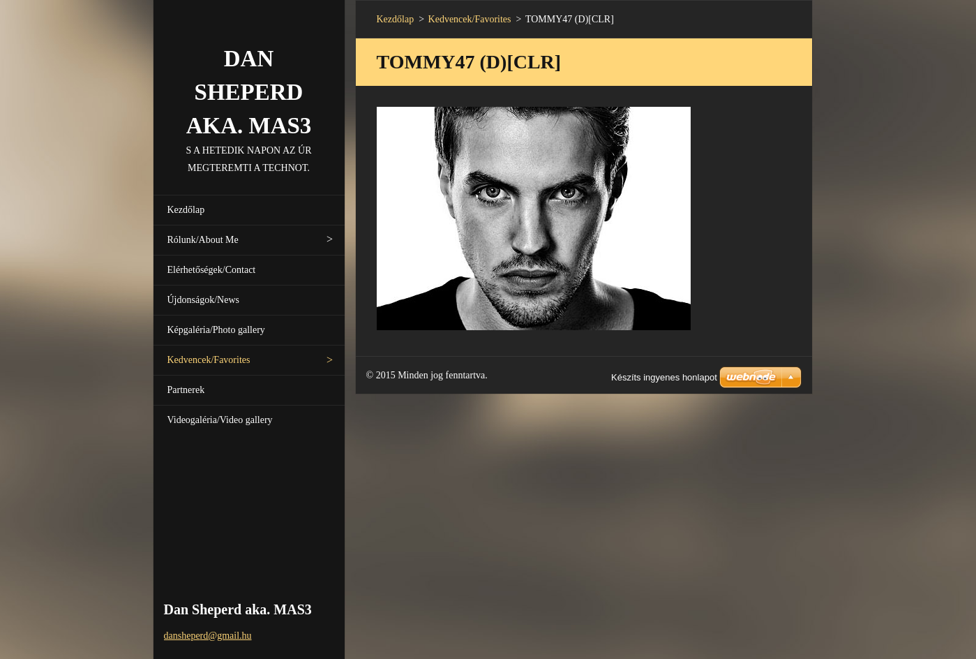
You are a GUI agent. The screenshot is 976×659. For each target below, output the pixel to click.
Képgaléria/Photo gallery (216, 330)
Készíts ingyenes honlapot (664, 377)
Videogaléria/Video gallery (220, 420)
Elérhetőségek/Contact (211, 270)
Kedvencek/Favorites (208, 360)
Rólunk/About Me (203, 240)
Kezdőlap (186, 210)
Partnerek (186, 390)
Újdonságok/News (203, 300)
